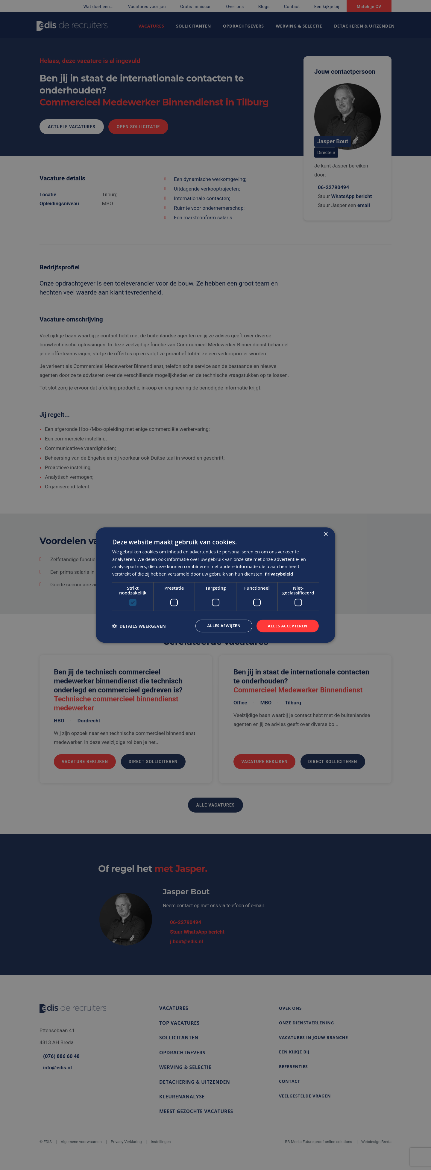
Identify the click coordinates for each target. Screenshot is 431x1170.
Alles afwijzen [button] (221, 626)
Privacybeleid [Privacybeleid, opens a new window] (280, 573)
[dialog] (215, 585)
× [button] (325, 534)
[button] (139, 626)
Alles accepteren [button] (286, 626)
